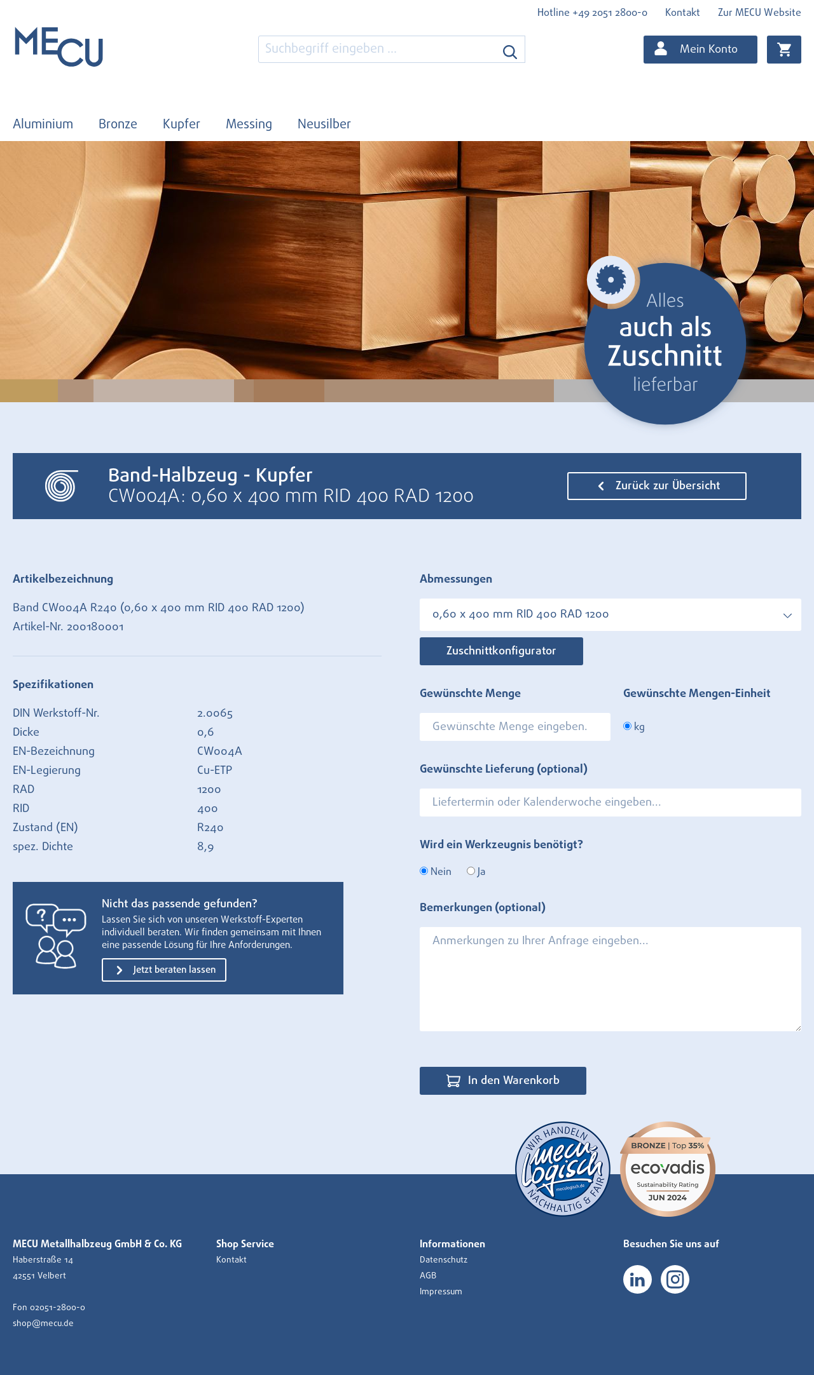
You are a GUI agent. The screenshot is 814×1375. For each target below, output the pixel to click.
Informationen (452, 1244)
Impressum (441, 1291)
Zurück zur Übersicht (657, 486)
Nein (436, 872)
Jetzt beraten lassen (164, 970)
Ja (476, 872)
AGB (428, 1275)
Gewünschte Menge (470, 694)
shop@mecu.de (43, 1323)
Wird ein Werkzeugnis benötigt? (501, 845)
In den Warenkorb (503, 1081)
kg (634, 727)
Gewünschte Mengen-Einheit (697, 694)
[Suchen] (510, 49)
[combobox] (377, 49)
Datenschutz (443, 1260)
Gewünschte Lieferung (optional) (504, 769)
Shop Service (245, 1244)
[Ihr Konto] (700, 50)
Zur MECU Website (759, 13)
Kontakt (682, 13)
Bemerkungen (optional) (483, 908)
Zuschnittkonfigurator (501, 651)
